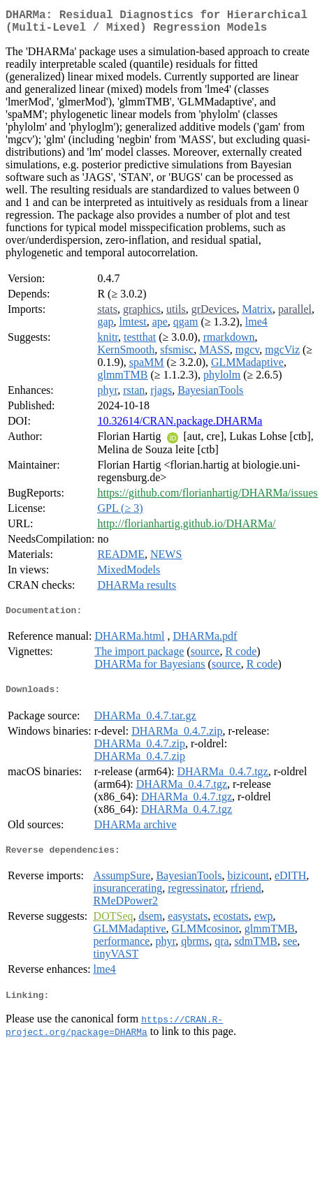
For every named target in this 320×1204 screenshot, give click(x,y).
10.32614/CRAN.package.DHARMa (179, 426)
